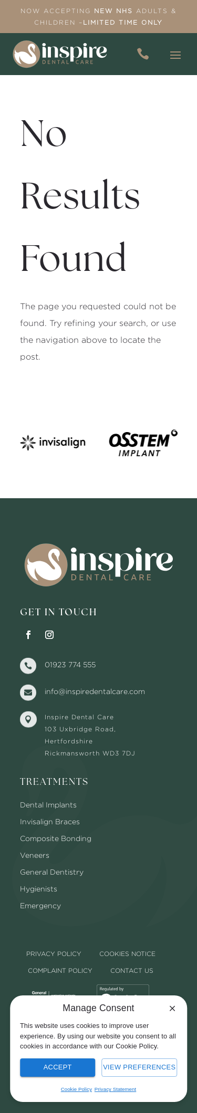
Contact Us (131, 970)
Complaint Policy (60, 970)
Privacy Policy (53, 953)
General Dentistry (52, 872)
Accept (58, 1067)
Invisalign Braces (50, 821)
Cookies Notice (127, 953)
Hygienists (38, 888)
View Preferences (139, 1067)
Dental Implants (48, 804)
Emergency (40, 905)
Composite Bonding (55, 838)
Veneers (34, 855)
